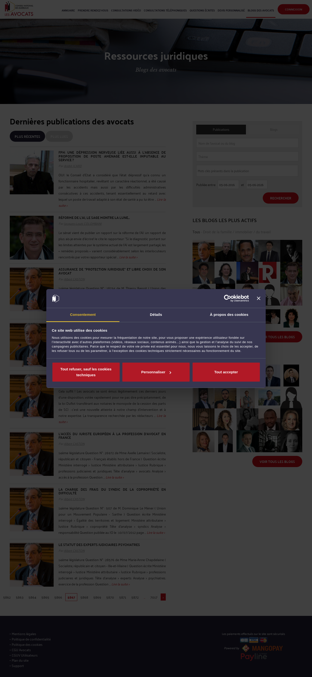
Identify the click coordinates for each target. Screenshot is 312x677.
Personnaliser (156, 372)
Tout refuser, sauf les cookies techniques (86, 372)
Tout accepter (226, 372)
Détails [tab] (156, 314)
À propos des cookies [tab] (229, 314)
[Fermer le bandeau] (258, 298)
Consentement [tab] (83, 314)
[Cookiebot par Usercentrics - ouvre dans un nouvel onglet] (227, 298)
